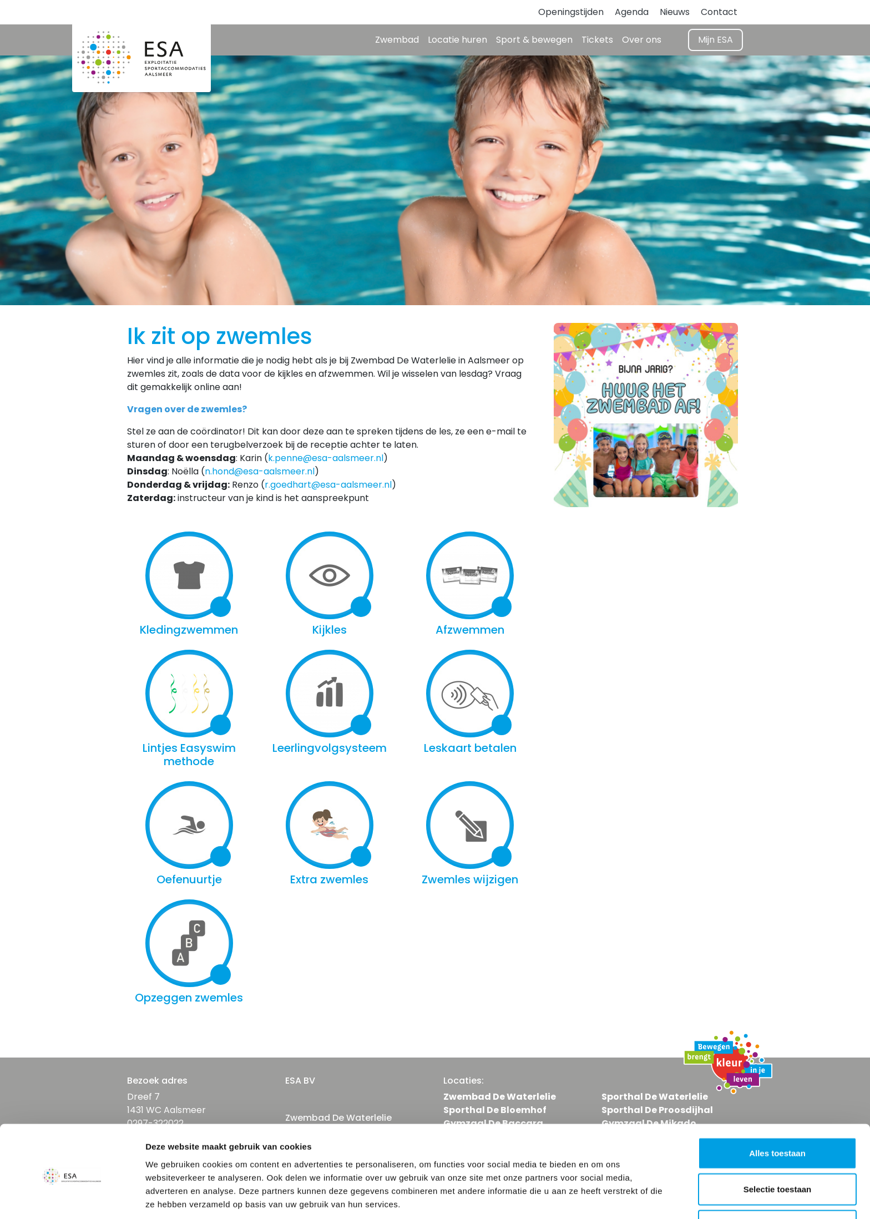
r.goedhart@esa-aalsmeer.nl (328, 484)
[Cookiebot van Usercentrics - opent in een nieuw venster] (71, 1197)
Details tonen (599, 1197)
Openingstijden (571, 12)
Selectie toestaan (777, 1146)
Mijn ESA (715, 39)
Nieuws (675, 12)
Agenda (632, 12)
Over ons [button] (641, 39)
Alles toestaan (777, 1110)
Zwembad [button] (397, 39)
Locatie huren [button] (457, 39)
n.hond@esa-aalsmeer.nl (260, 471)
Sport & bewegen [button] (534, 39)
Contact (719, 12)
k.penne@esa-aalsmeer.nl (325, 458)
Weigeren (777, 1182)
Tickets (597, 39)
